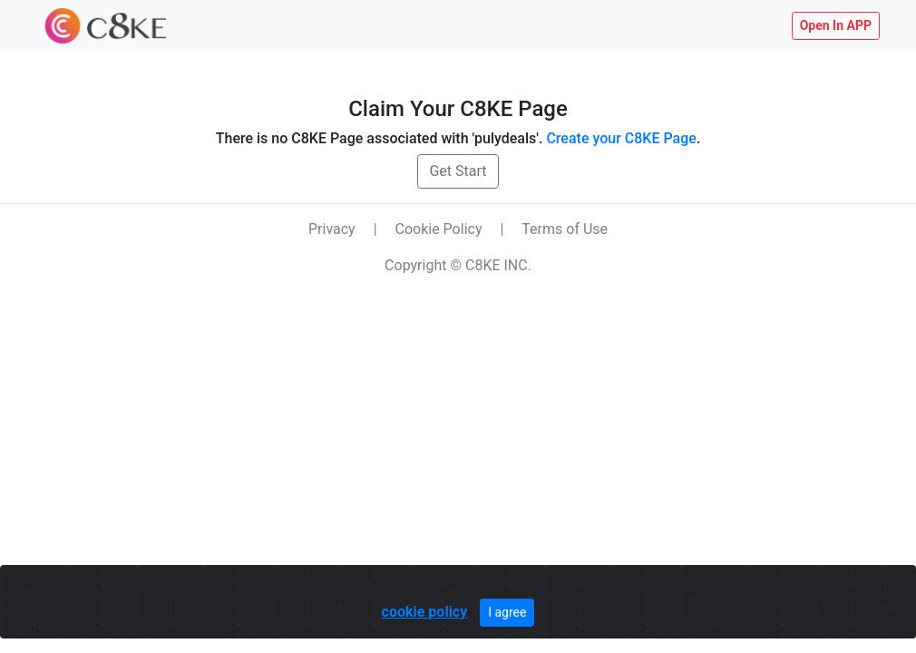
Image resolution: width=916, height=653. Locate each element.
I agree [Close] (507, 612)
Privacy (332, 229)
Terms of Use (564, 229)
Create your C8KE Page (621, 138)
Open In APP (836, 25)
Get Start (457, 171)
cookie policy (425, 611)
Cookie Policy (438, 229)
